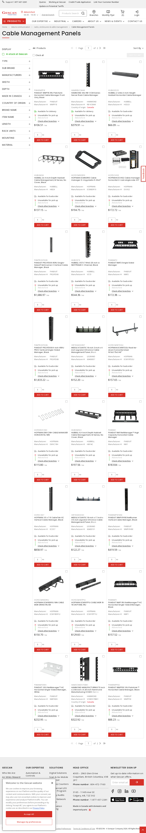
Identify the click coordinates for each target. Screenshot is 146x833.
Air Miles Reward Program (11, 778)
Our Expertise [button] (40, 21)
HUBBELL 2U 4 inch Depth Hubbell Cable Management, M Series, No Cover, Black (50, 180)
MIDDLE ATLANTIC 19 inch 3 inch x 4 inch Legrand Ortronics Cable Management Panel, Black (87, 349)
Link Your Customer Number (106, 2)
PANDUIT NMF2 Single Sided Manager (121, 264)
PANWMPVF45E (115, 515)
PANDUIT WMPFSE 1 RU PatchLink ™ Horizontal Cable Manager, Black (123, 688)
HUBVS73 (75, 260)
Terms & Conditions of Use (84, 828)
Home (4, 27)
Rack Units (9, 130)
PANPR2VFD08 (41, 345)
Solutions (56, 767)
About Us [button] (93, 21)
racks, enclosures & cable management (51, 27)
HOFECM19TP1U (78, 600)
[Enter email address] (120, 782)
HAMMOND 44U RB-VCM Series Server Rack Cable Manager (85, 94)
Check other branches (47, 121)
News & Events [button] (113, 21)
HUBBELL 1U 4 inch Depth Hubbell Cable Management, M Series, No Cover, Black (87, 434)
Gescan (7, 767)
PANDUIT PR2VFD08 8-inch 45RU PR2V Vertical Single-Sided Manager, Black (49, 349)
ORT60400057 (78, 345)
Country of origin (14, 102)
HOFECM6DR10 (78, 175)
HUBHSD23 (113, 90)
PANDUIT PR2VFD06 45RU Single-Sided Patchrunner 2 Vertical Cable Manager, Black (51, 265)
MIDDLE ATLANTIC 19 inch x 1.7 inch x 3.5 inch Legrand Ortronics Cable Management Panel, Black (87, 519)
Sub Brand (8, 68)
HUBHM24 (39, 175)
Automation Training (55, 807)
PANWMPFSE (114, 685)
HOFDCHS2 (113, 175)
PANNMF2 (112, 260)
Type (5, 61)
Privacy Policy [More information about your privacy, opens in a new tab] (38, 808)
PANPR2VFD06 (41, 260)
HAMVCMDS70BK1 (79, 685)
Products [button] (14, 21)
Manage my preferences (29, 822)
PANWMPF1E (39, 90)
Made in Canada (12, 95)
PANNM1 (112, 430)
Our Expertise (35, 767)
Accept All (29, 814)
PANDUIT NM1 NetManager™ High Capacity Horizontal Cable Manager (123, 434)
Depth (5, 89)
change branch (48, 15)
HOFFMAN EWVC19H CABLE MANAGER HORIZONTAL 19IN (51, 433)
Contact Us (135, 21)
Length (6, 123)
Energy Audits (56, 795)
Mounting (8, 137)
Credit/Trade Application (80, 2)
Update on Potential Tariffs (51, 6)
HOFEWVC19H (40, 430)
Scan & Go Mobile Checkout (58, 778)
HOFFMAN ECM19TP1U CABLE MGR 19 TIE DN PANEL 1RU (87, 603)
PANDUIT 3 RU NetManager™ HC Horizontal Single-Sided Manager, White (50, 689)
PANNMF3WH (40, 685)
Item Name (8, 116)
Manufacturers (12, 75)
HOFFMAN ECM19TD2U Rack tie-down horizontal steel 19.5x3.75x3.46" (122, 349)
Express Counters (59, 784)
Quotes (42, 2)
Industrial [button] (60, 21)
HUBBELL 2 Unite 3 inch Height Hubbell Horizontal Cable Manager (124, 94)
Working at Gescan (57, 2)
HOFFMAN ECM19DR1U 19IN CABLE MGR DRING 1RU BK (49, 603)
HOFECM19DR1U (41, 600)
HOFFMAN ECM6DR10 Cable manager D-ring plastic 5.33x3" (86, 179)
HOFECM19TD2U (115, 345)
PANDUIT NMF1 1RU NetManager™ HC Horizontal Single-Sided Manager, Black (125, 604)
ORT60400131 (77, 515)
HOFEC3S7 (39, 515)
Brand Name (9, 109)
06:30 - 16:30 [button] (30, 15)
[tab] (16, 49)
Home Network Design (57, 800)
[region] (29, 805)
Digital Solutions (58, 773)
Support (9, 2)
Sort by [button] (137, 48)
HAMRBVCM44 (78, 90)
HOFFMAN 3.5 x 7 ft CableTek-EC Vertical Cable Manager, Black (49, 518)
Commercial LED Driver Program (58, 789)
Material (7, 144)
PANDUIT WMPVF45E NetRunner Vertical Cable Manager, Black (122, 518)
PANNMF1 (112, 600)
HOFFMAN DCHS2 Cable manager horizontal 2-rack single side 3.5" (124, 179)
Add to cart (43, 140)
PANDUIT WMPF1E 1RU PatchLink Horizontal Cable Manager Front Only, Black (49, 95)
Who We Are (8, 773)
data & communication (20, 27)
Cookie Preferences (63, 829)
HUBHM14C (76, 430)
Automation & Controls (33, 774)
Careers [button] (77, 21)
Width (6, 82)
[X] (52, 783)
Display (6, 49)
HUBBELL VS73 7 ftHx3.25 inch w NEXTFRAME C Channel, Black (85, 264)
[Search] (73, 13)
